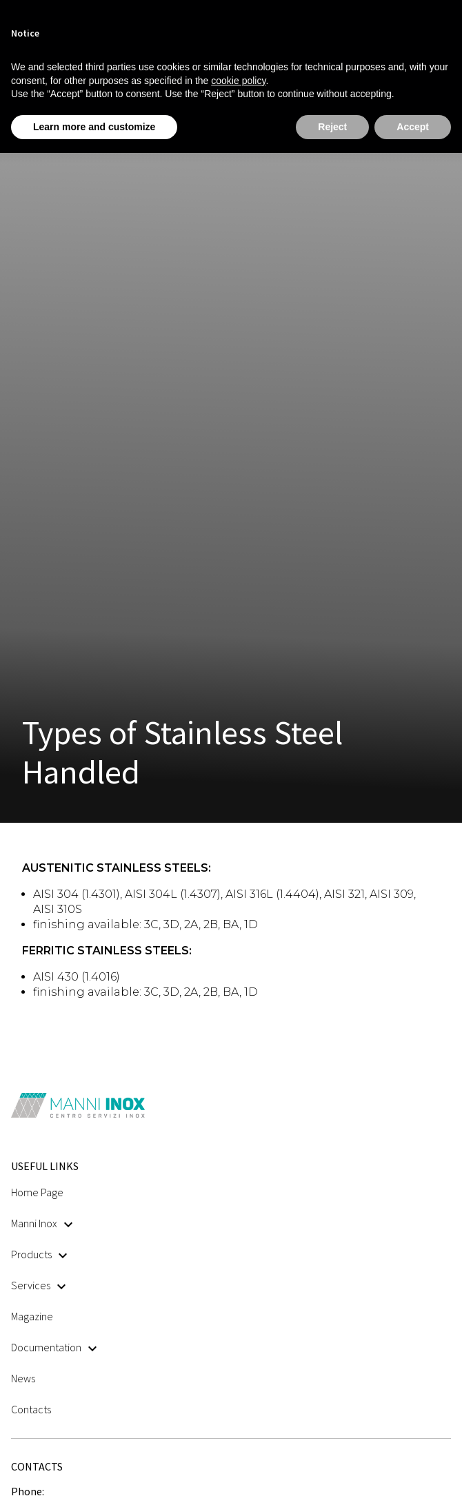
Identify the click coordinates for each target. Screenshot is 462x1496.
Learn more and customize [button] (94, 126)
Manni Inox (41, 1223)
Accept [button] (412, 126)
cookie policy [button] (238, 80)
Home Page (37, 1192)
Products (39, 1254)
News (23, 1378)
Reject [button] (332, 126)
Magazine (32, 1316)
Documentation (54, 1347)
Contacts (31, 1409)
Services (38, 1285)
